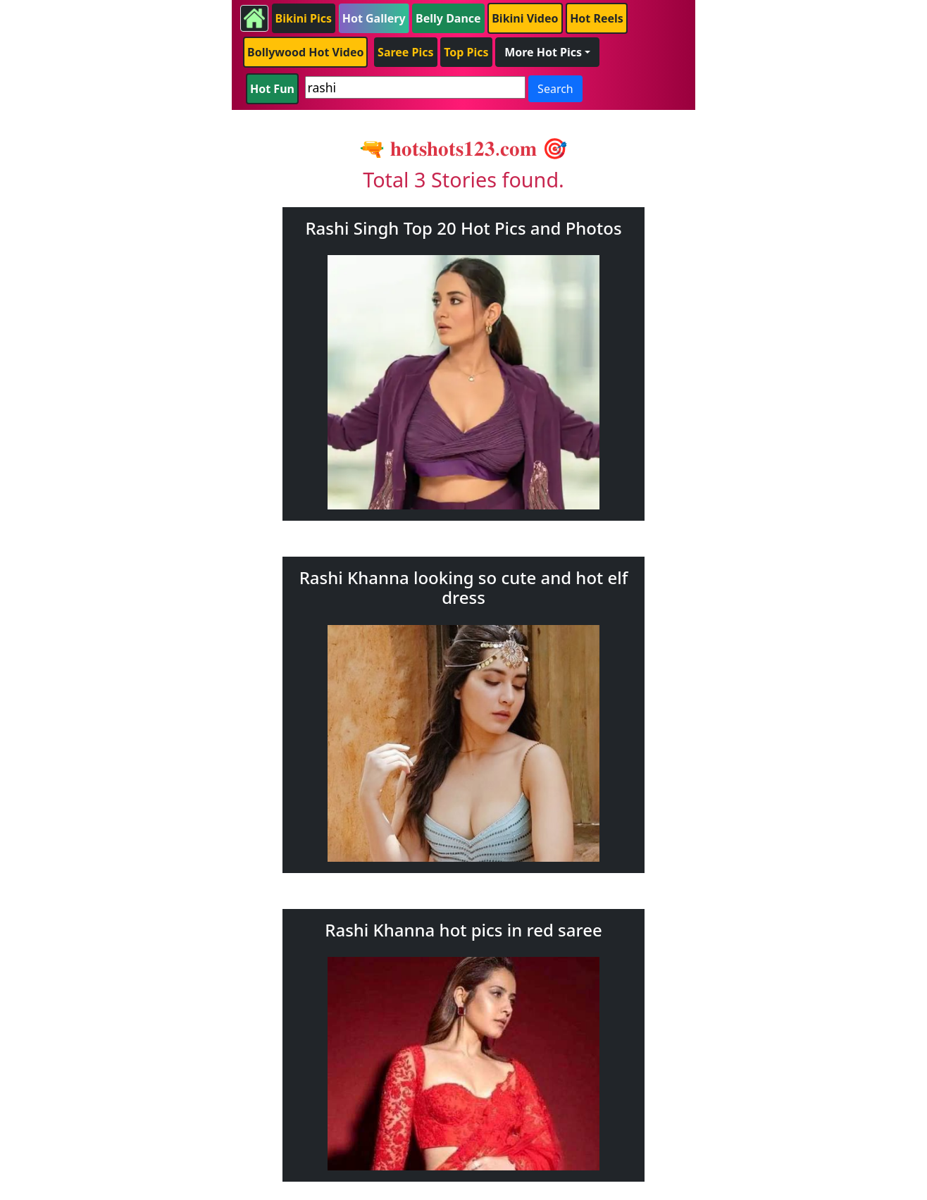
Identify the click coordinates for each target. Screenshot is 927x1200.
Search (555, 89)
